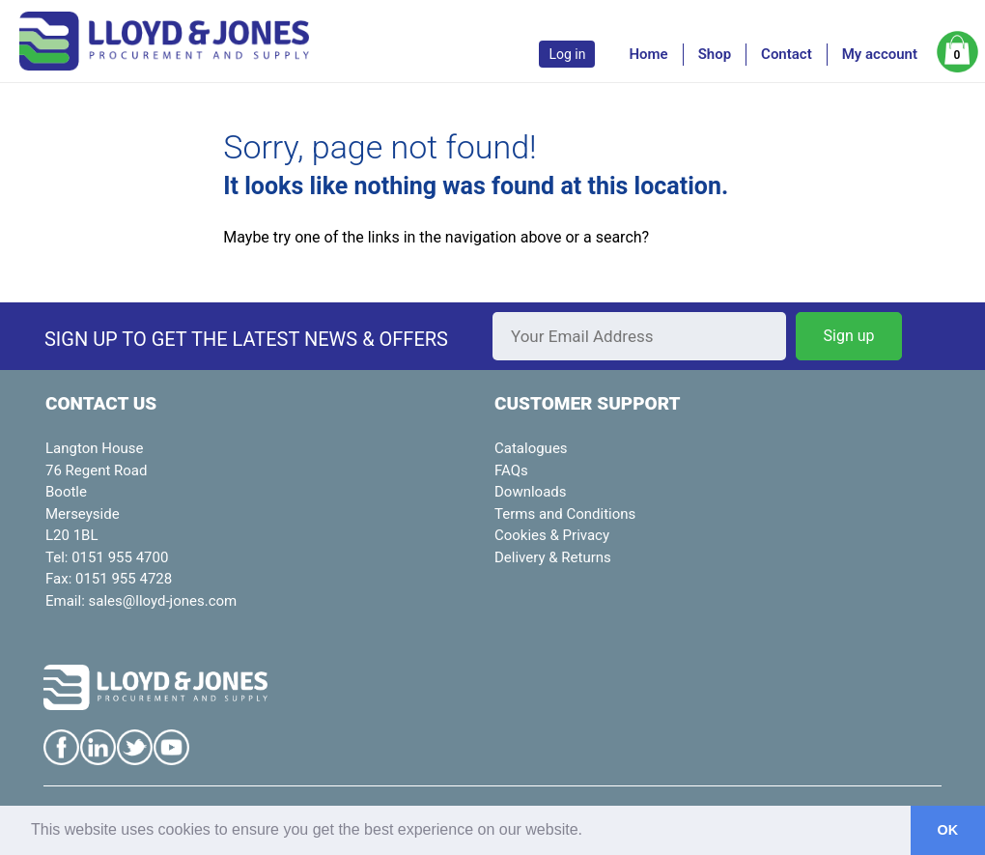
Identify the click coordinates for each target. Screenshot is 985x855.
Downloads (530, 491)
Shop (714, 54)
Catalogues (531, 448)
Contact (786, 54)
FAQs (511, 470)
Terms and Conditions (564, 514)
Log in (567, 54)
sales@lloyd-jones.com (163, 601)
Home (648, 54)
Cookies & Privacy (551, 535)
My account (879, 54)
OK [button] (948, 830)
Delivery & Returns (552, 557)
